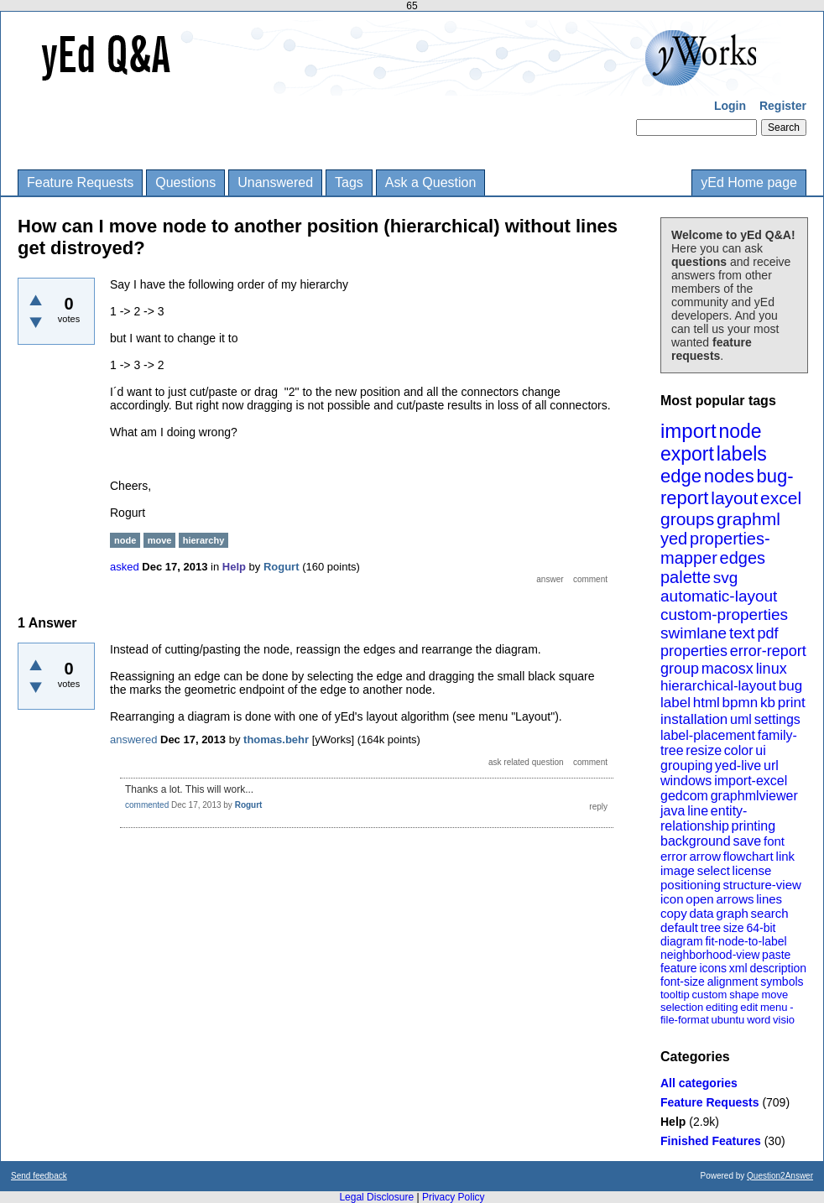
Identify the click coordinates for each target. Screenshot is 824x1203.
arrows (735, 899)
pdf (767, 633)
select (713, 870)
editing (722, 1007)
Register (782, 105)
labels (742, 454)
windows (686, 780)
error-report (768, 651)
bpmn (740, 703)
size (733, 928)
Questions (185, 182)
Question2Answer (780, 1175)
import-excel (750, 780)
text (742, 633)
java (672, 811)
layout (734, 498)
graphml (748, 519)
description (777, 968)
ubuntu (728, 1019)
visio (784, 1019)
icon (672, 899)
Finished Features (710, 1141)
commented (147, 805)
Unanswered (275, 182)
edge (680, 476)
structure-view (762, 885)
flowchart (748, 856)
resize (704, 750)
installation (694, 719)
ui (760, 750)
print (792, 703)
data (701, 913)
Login (730, 105)
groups (687, 519)
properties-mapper (715, 548)
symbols (781, 981)
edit (749, 1007)
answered (133, 739)
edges (743, 558)
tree (711, 928)
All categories (699, 1083)
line (697, 811)
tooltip (675, 994)
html (706, 703)
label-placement (707, 735)
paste (776, 954)
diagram (681, 941)
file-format (684, 1019)
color (739, 750)
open (699, 899)
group (679, 668)
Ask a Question (431, 182)
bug (790, 686)
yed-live (738, 765)
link (785, 856)
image (677, 870)
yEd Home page (749, 182)
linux (771, 668)
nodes (729, 476)
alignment (733, 981)
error (673, 856)
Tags (349, 182)
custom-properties (724, 614)
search (770, 913)
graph (732, 913)
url (771, 765)
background (695, 841)
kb (767, 703)
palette (685, 577)
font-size (682, 981)
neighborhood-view (709, 954)
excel (780, 498)
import (688, 430)
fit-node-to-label (745, 941)
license (752, 870)
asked (124, 566)
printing (753, 826)
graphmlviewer (754, 796)
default (679, 927)
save (747, 841)
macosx (727, 668)
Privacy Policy (453, 1197)
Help (673, 1121)
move (774, 994)
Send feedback (39, 1175)
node (739, 431)
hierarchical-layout (718, 686)
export (687, 454)
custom (709, 994)
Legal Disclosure (376, 1197)
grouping (686, 765)
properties (694, 651)
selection (681, 1007)
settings (777, 719)
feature (678, 968)
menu (774, 1007)
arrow (705, 856)
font (774, 841)
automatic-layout (718, 596)
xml (738, 968)
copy (673, 913)
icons (713, 968)
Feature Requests (80, 182)
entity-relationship (703, 818)
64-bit (760, 928)
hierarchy (204, 540)
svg (725, 577)
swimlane (693, 633)
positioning (690, 885)
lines (769, 899)
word (758, 1019)
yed (673, 538)
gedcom (684, 796)
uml (741, 719)
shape (744, 994)
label (675, 703)
